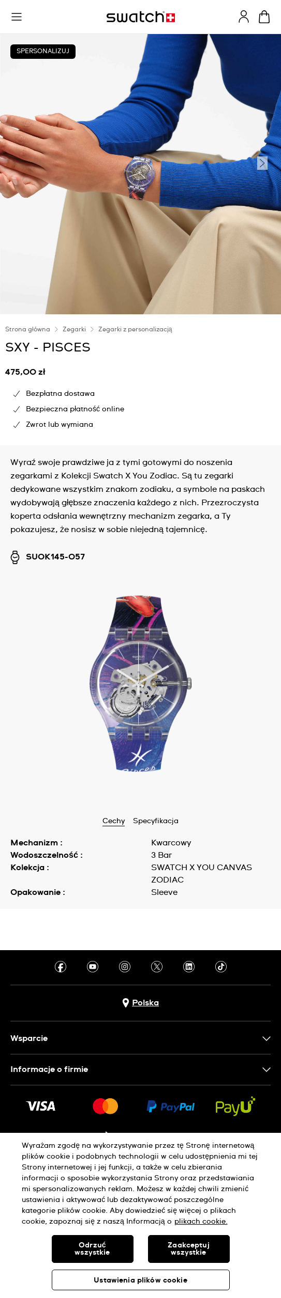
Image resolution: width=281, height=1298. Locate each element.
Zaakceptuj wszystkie (188, 1249)
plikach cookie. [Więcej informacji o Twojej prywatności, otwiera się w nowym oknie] (201, 1221)
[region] (140, 1215)
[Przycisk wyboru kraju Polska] (140, 1003)
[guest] (244, 16)
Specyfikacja (156, 821)
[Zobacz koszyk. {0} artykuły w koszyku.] (264, 16)
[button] (16, 17)
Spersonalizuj (43, 52)
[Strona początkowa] (141, 17)
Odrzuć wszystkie (92, 1249)
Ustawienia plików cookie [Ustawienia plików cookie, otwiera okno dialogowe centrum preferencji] (140, 1280)
